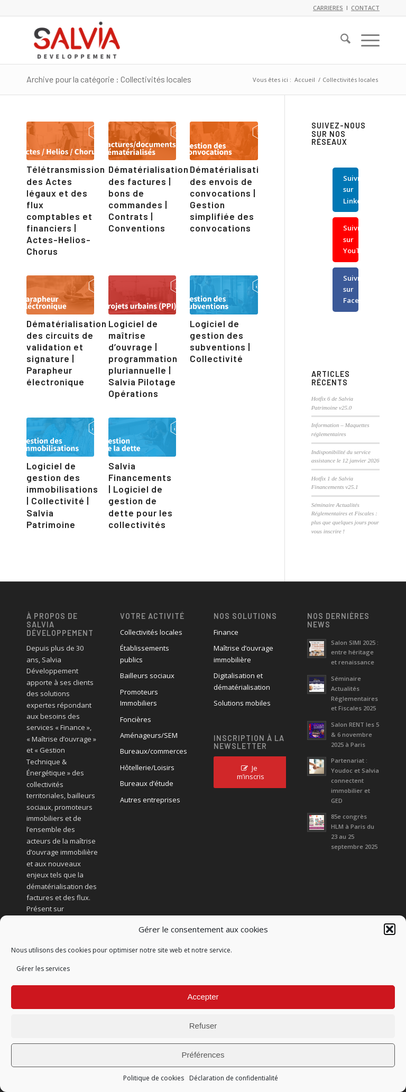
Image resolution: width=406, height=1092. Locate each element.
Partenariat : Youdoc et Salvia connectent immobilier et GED (355, 780)
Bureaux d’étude (146, 783)
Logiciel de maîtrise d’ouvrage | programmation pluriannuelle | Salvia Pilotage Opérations (143, 358)
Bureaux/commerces (153, 751)
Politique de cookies (153, 1078)
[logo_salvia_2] (76, 40)
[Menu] (365, 40)
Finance (226, 632)
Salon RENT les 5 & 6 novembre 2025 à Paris (355, 734)
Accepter (202, 996)
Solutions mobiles (242, 703)
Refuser (203, 1025)
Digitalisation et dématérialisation (242, 681)
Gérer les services (43, 968)
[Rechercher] (340, 40)
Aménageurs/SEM (149, 735)
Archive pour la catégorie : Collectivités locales (108, 79)
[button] (389, 929)
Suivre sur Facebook (350, 289)
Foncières (135, 719)
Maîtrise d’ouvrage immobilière (243, 653)
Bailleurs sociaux (147, 675)
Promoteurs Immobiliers (139, 697)
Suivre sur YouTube (350, 239)
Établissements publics (144, 653)
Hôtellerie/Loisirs (147, 767)
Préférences (203, 1054)
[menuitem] (340, 40)
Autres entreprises (150, 799)
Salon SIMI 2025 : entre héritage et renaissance (355, 652)
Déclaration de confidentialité (233, 1078)
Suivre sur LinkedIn (350, 189)
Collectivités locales (151, 632)
